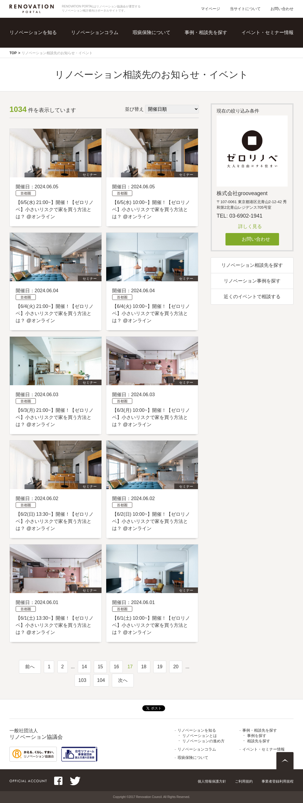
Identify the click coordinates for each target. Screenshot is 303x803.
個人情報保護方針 (212, 781)
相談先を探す (258, 741)
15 (100, 666)
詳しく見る (250, 226)
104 (101, 680)
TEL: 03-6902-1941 (239, 216)
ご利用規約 (244, 781)
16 (116, 666)
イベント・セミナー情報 (267, 32)
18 (143, 666)
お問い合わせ (282, 9)
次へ (123, 680)
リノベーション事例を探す (252, 280)
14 (84, 666)
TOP (13, 53)
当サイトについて (245, 9)
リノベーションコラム (94, 32)
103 (82, 680)
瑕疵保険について (151, 32)
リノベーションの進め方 (203, 741)
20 (175, 666)
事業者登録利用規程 (278, 781)
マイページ (210, 9)
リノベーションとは (199, 735)
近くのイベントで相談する (252, 296)
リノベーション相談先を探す (252, 265)
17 (130, 666)
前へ (30, 666)
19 (159, 666)
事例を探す (256, 735)
